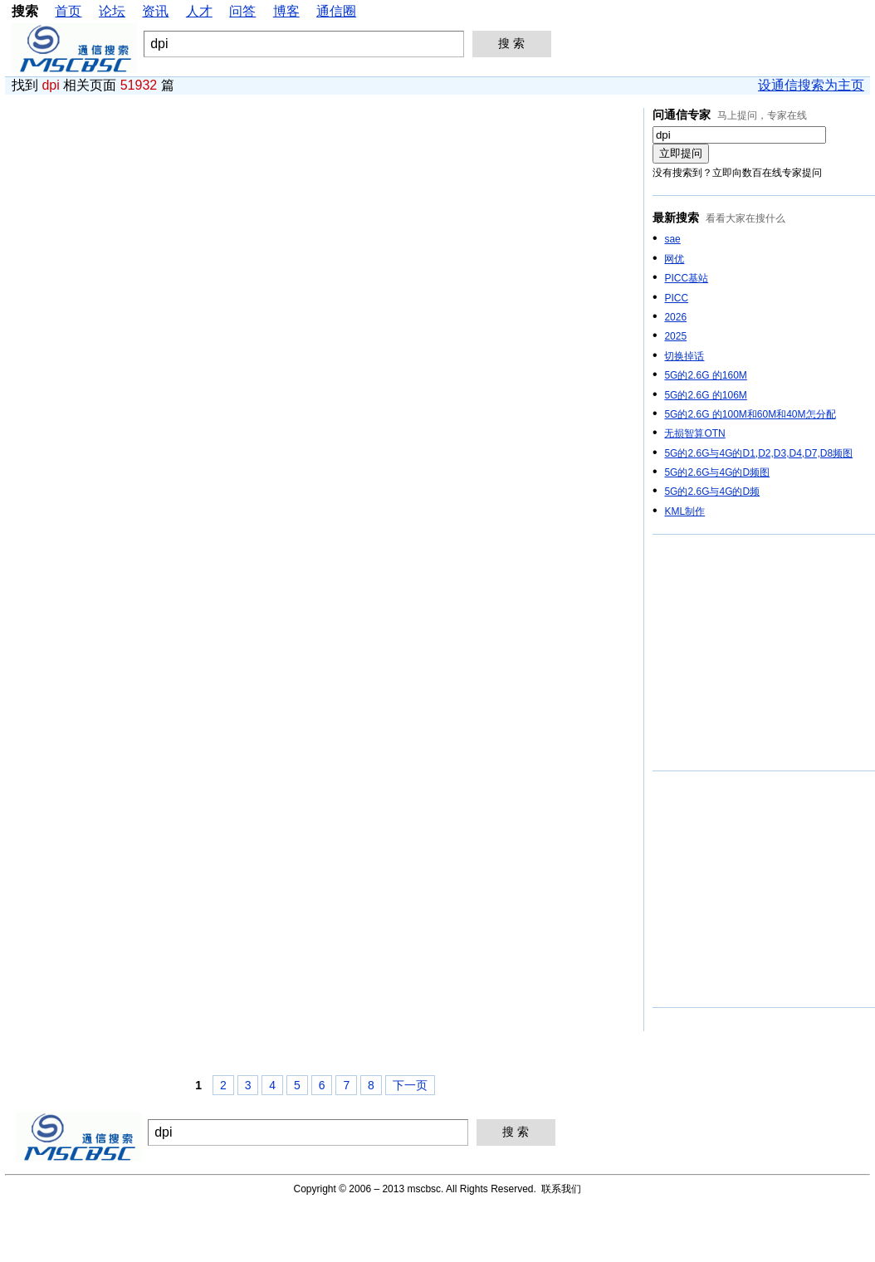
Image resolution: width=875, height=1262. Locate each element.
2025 (675, 336)
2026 (675, 317)
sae (672, 239)
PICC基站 (686, 278)
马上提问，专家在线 (762, 115)
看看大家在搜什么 (745, 218)
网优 (674, 259)
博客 (286, 11)
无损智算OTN (694, 433)
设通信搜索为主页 (811, 85)
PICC (676, 298)
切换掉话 (684, 356)
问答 (242, 11)
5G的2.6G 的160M (705, 375)
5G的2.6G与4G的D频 (712, 491)
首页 (68, 11)
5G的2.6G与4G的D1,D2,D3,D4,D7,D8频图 (758, 453)
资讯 (155, 11)
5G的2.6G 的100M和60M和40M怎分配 (749, 414)
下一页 (410, 1085)
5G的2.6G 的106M (705, 395)
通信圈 (336, 11)
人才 (199, 11)
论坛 (112, 11)
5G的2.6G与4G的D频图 (717, 472)
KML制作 (684, 511)
